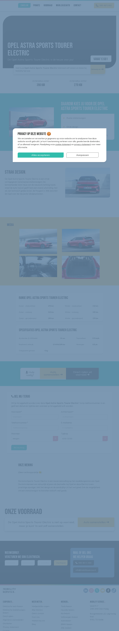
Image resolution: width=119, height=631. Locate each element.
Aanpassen (82, 155)
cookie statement (63, 144)
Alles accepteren (40, 155)
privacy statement (82, 144)
